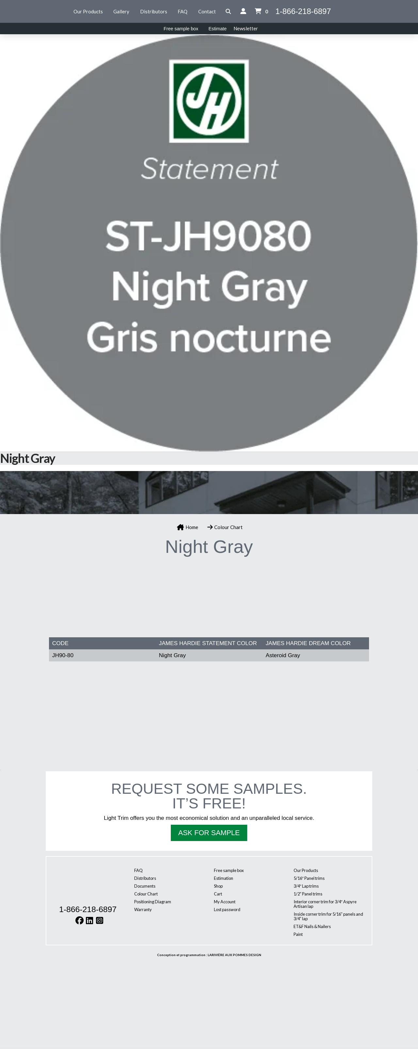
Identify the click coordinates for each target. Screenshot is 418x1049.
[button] (228, 11)
